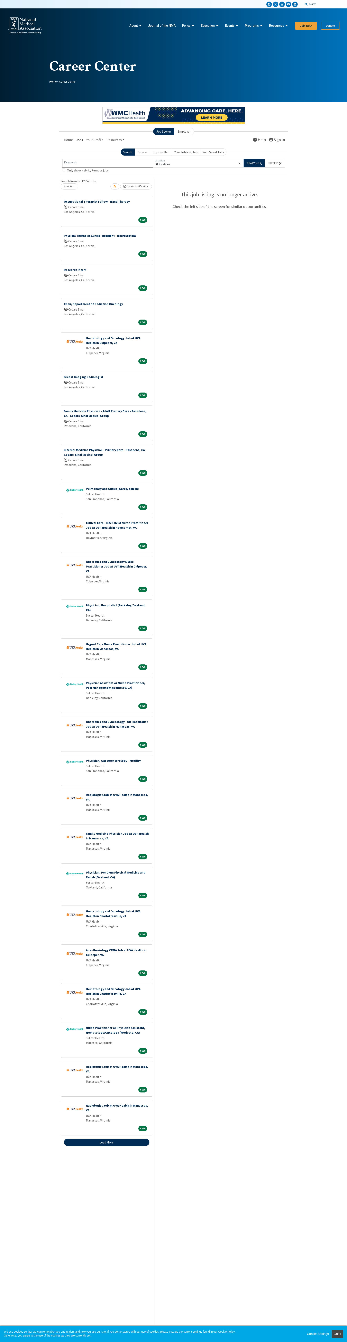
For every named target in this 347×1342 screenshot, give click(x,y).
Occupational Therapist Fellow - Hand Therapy (97, 201)
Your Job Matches (186, 152)
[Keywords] (107, 163)
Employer (184, 131)
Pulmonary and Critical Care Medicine (112, 489)
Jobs (79, 140)
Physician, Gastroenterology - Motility (113, 761)
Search (127, 152)
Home (53, 81)
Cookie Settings (318, 1334)
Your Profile (94, 140)
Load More (107, 1142)
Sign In (277, 139)
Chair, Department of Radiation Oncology (93, 304)
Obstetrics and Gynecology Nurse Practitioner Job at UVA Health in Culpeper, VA (116, 566)
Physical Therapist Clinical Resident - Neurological (100, 236)
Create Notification (136, 186)
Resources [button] (114, 140)
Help (259, 139)
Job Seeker (163, 131)
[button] (275, 163)
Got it (337, 1334)
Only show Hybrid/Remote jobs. (88, 170)
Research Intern (75, 270)
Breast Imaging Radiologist (83, 377)
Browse (142, 152)
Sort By (68, 186)
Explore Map (161, 152)
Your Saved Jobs (213, 152)
